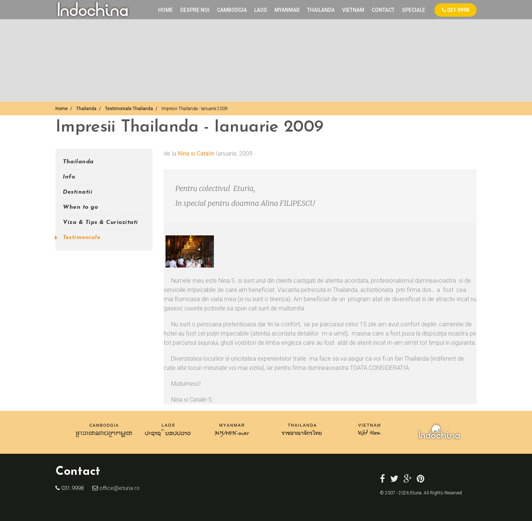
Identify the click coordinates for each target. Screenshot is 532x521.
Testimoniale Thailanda (129, 108)
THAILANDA (321, 10)
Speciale (413, 10)
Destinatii (77, 192)
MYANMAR (287, 10)
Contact (383, 10)
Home (165, 10)
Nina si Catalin (196, 153)
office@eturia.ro (119, 488)
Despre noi (194, 10)
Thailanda (86, 108)
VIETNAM (353, 10)
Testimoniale (81, 238)
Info (69, 177)
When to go (80, 207)
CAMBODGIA (232, 10)
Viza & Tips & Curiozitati (100, 222)
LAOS (260, 10)
